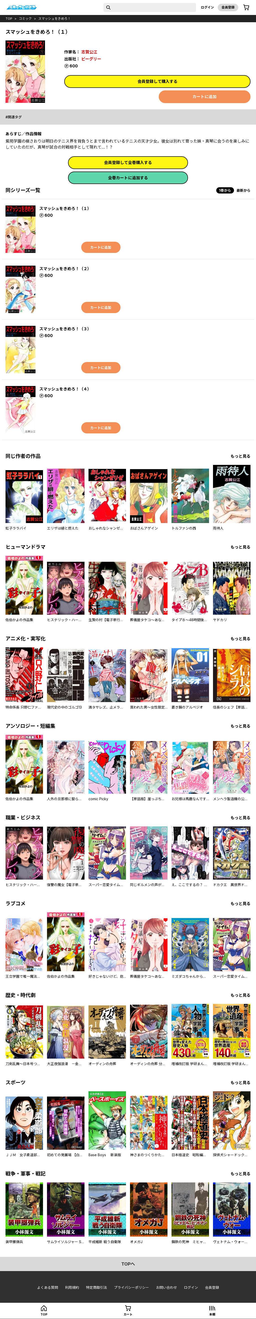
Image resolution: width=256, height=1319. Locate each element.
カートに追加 (204, 96)
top (9, 18)
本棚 (212, 1314)
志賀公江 (89, 51)
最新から (243, 190)
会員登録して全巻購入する (128, 162)
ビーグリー (91, 58)
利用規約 (72, 1287)
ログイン (207, 7)
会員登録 (228, 7)
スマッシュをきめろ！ (54, 18)
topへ (128, 1264)
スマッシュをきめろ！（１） (65, 208)
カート (128, 1314)
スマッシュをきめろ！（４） (65, 388)
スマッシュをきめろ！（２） (65, 268)
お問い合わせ (166, 1287)
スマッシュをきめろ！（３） (65, 328)
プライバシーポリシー (131, 1287)
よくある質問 (47, 1287)
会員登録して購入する (158, 81)
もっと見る (240, 456)
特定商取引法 (96, 1287)
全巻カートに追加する (128, 177)
